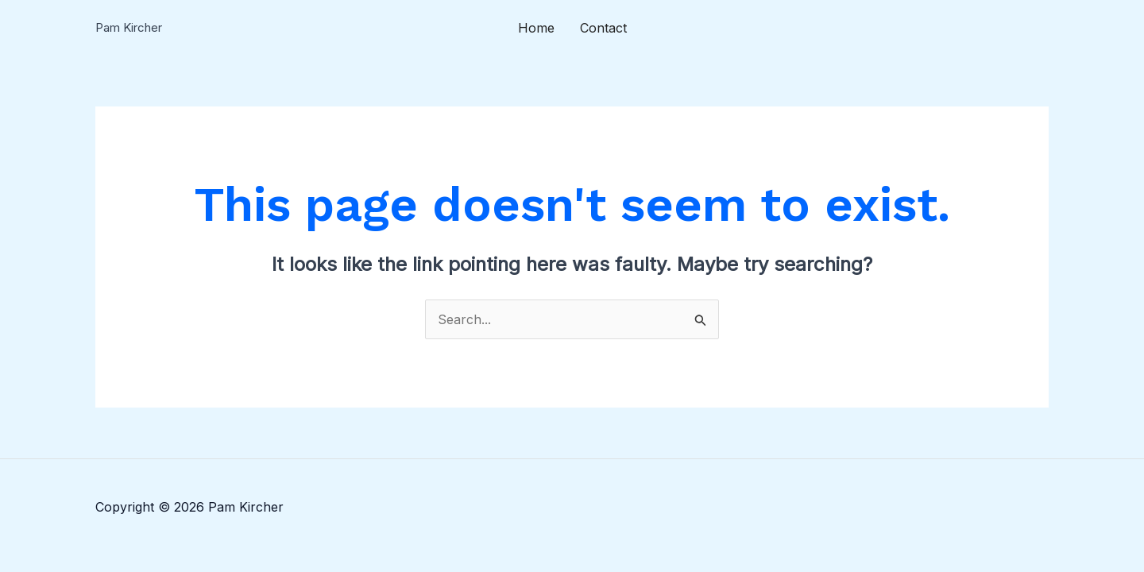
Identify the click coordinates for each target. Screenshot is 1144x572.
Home (536, 28)
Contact (603, 28)
